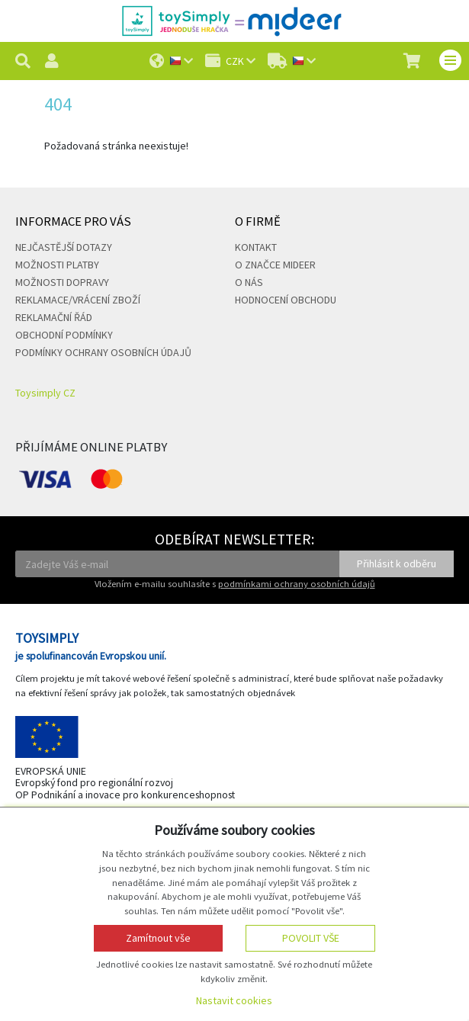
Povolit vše (310, 938)
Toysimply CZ (45, 393)
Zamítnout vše (158, 938)
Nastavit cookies (234, 1000)
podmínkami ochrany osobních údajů (296, 583)
